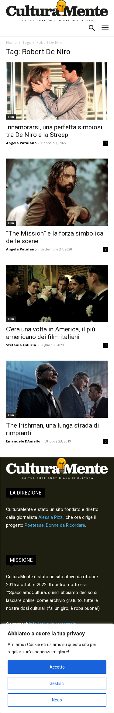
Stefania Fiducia (21, 345)
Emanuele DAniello (23, 441)
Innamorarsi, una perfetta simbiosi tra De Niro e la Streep (54, 131)
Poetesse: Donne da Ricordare (55, 525)
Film (11, 117)
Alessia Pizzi (51, 517)
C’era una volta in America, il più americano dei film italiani (50, 333)
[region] (57, 668)
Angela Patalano (21, 143)
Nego (57, 699)
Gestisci (57, 683)
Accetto (57, 667)
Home (11, 42)
